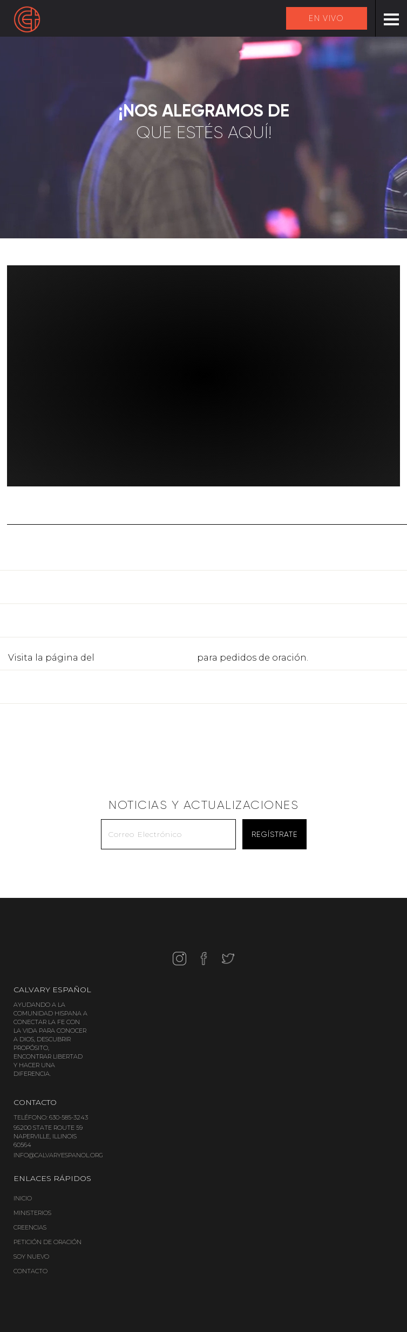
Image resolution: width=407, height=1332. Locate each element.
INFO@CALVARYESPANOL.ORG (58, 1155)
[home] (26, 19)
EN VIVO (326, 18)
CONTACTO (30, 1271)
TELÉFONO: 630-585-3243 (50, 1117)
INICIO (22, 1198)
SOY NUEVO (31, 1256)
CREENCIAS (29, 1227)
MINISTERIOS (32, 1213)
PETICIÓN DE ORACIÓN (47, 1242)
